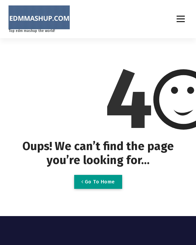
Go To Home (98, 182)
